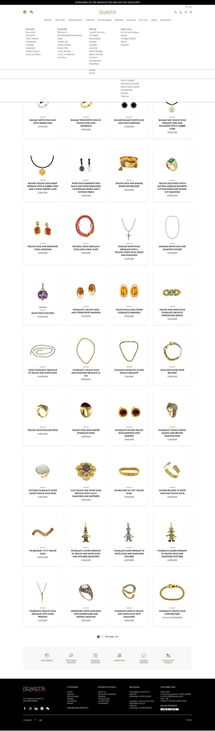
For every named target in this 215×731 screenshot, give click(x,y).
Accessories (72, 701)
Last (116, 637)
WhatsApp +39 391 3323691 (140, 697)
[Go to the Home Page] (107, 12)
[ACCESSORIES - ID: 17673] (105, 20)
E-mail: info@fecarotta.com (172, 697)
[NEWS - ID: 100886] (154, 20)
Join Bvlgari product (77, 708)
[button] (176, 12)
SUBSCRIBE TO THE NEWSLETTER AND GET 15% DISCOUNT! (107, 2)
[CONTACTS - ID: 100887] (165, 20)
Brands (70, 704)
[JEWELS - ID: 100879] (48, 20)
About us (102, 692)
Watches (70, 695)
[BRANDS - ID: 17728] (119, 20)
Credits (189, 720)
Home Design (72, 697)
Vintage (70, 699)
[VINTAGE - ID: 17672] (90, 20)
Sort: (25, 77)
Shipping (101, 697)
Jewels (70, 692)
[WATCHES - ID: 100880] (60, 20)
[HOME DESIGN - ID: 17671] (75, 20)
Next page (109, 637)
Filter (183, 60)
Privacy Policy (104, 699)
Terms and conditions (107, 695)
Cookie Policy (103, 701)
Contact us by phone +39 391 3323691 (176, 695)
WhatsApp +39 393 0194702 (140, 708)
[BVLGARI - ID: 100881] (131, 20)
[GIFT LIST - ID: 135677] (143, 20)
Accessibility (103, 704)
